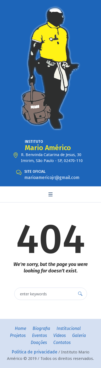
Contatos (62, 342)
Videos (59, 335)
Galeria (79, 335)
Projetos (18, 335)
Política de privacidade (34, 352)
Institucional (69, 328)
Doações (39, 342)
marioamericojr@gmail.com (51, 177)
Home (20, 328)
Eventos (39, 335)
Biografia (41, 328)
